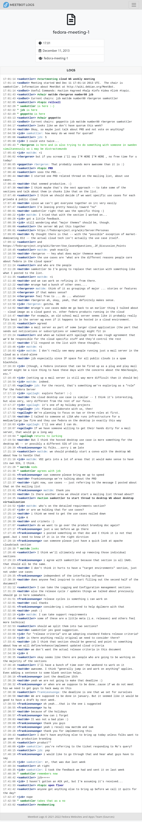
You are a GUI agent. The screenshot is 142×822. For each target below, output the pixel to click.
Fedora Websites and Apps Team (82, 816)
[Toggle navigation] (134, 5)
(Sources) (108, 816)
